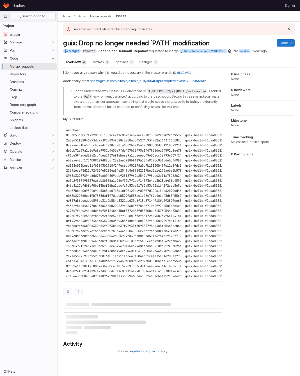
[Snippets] (29, 119)
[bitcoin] (29, 34)
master (245, 51)
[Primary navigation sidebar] (5, 16)
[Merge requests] (29, 66)
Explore (19, 5)
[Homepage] (6, 5)
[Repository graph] (29, 104)
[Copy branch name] (229, 51)
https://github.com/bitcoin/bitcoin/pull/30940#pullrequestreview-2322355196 (147, 81)
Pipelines (124, 62)
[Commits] (29, 89)
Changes (148, 62)
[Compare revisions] (29, 112)
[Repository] (29, 74)
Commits (100, 62)
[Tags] (29, 97)
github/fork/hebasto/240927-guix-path (204, 51)
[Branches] (29, 81)
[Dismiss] (289, 29)
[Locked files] (29, 127)
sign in (150, 351)
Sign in (290, 5)
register (134, 351)
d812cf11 (184, 73)
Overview (76, 62)
